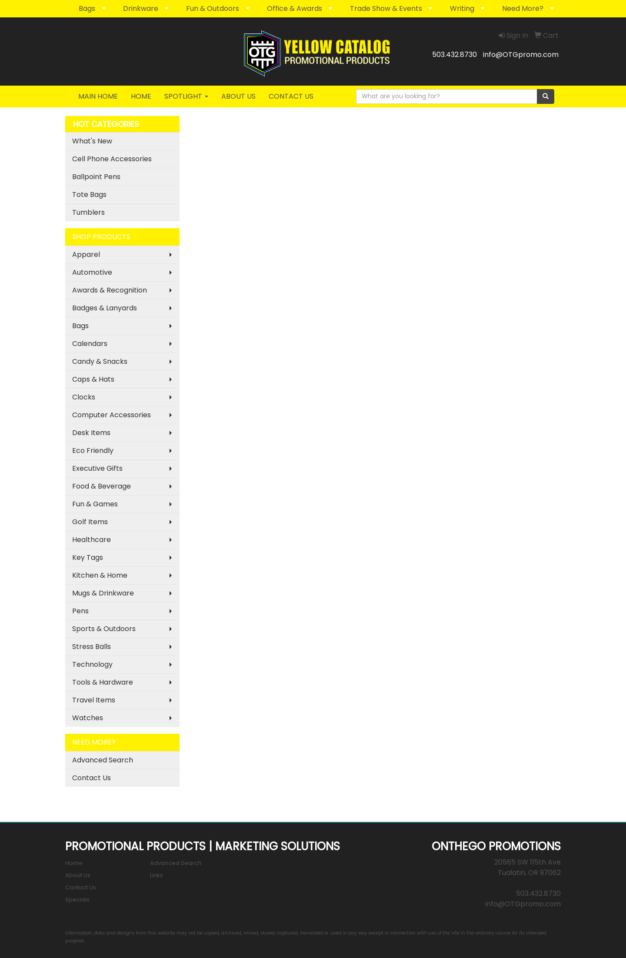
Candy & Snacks (99, 361)
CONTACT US (291, 96)
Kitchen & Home (99, 575)
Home (74, 863)
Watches (87, 718)
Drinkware (140, 8)
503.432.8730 (454, 55)
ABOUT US (238, 96)
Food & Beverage (101, 486)
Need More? (522, 8)
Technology (92, 664)
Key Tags (87, 557)
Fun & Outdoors (212, 8)
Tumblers (88, 212)
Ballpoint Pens (96, 177)
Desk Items (91, 433)
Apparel (86, 254)
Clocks (83, 397)
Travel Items (93, 700)
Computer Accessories (111, 415)
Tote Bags (89, 195)
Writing (462, 8)
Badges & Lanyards (104, 308)
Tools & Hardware (102, 682)
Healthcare (91, 540)
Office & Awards (294, 8)
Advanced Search (102, 760)
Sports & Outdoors (104, 629)
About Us (77, 875)
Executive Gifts (97, 468)
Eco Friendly (92, 451)
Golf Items (90, 522)
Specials (77, 899)
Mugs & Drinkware (103, 593)
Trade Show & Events (386, 8)
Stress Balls (91, 647)
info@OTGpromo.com (521, 55)
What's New (92, 141)
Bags (87, 8)
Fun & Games (95, 504)
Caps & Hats (93, 379)
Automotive (92, 272)
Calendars (89, 344)
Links (156, 875)
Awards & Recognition (109, 290)
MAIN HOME (98, 96)
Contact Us (91, 778)
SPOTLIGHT (186, 96)
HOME (141, 96)
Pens (80, 611)
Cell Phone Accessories (112, 159)
